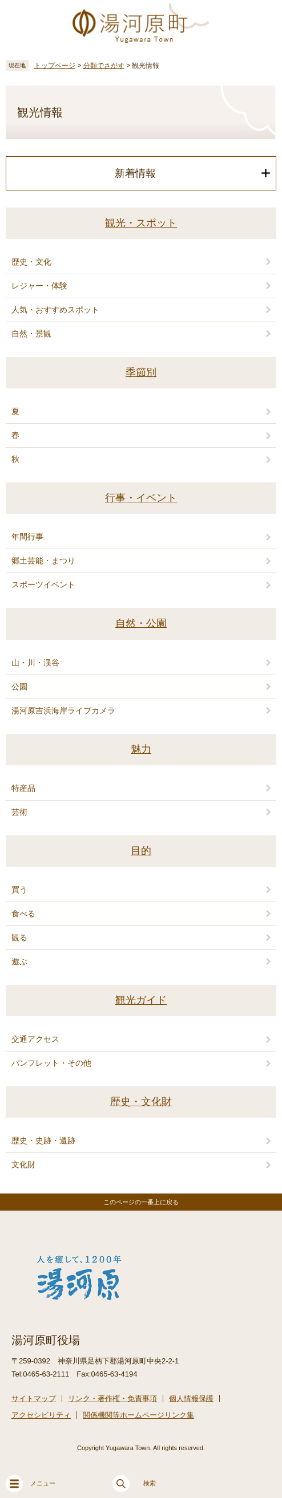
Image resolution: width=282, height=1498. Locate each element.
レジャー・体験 (39, 285)
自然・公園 (141, 623)
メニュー (30, 1483)
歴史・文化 (31, 261)
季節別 (141, 372)
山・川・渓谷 (35, 662)
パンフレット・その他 (51, 1062)
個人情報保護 (191, 1398)
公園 (19, 686)
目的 (141, 850)
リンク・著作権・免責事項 (112, 1398)
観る (19, 937)
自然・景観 (31, 333)
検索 (134, 1483)
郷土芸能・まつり (43, 560)
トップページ (54, 66)
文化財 (23, 1164)
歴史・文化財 (141, 1101)
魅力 (141, 749)
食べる (23, 913)
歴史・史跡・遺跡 (43, 1140)
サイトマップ (33, 1398)
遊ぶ (19, 961)
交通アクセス (35, 1039)
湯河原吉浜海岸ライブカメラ (63, 710)
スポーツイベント (43, 584)
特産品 (23, 788)
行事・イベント (141, 498)
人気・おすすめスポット (55, 309)
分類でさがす (103, 66)
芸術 (19, 812)
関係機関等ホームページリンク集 (138, 1415)
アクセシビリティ (41, 1415)
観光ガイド (141, 1000)
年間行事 (27, 536)
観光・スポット (141, 223)
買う (19, 889)
